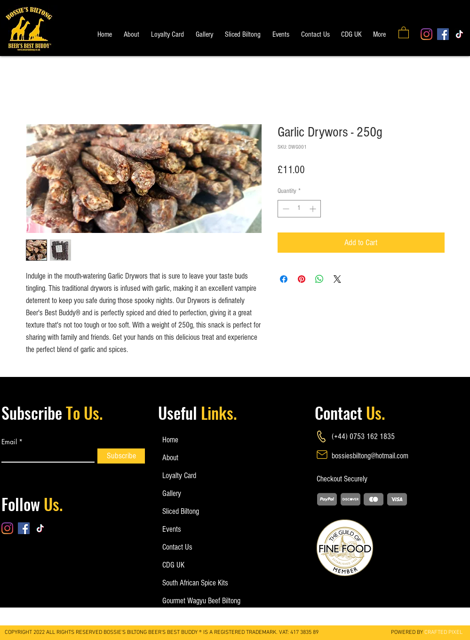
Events (171, 529)
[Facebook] (443, 34)
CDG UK (173, 564)
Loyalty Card (179, 475)
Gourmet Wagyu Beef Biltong (193, 600)
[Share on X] (337, 279)
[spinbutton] (299, 208)
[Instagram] (426, 34)
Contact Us (177, 547)
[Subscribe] (121, 456)
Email (9, 442)
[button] (403, 32)
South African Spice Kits (193, 582)
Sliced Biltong (180, 511)
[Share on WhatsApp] (319, 279)
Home (170, 439)
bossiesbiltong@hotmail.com (370, 455)
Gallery (171, 493)
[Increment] (313, 208)
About (170, 457)
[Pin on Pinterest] (301, 279)
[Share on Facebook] (283, 279)
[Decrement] (285, 208)
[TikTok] (459, 34)
